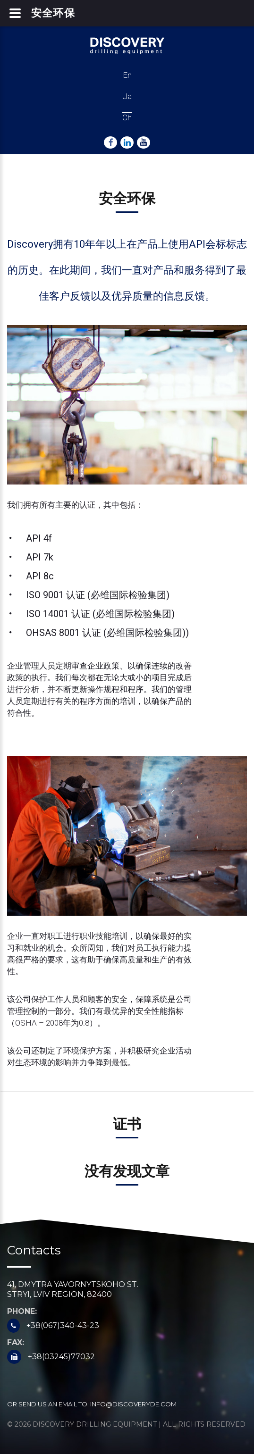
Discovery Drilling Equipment (95, 1424)
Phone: (22, 1311)
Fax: (15, 1342)
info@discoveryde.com (133, 1404)
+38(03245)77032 (61, 1356)
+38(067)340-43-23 (62, 1325)
